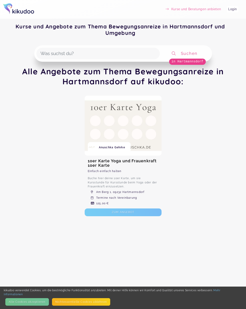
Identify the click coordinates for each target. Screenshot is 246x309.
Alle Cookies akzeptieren (27, 301)
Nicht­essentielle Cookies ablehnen (81, 301)
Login (232, 9)
